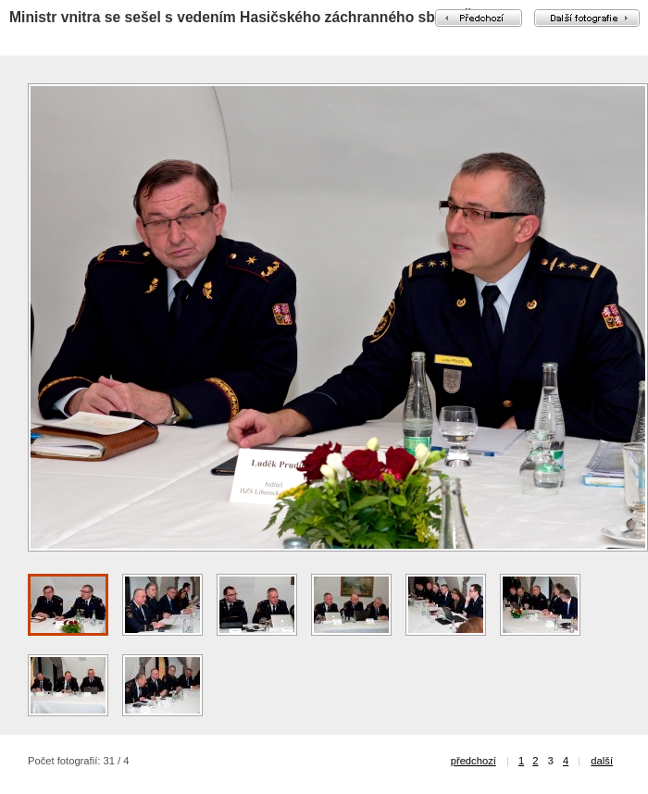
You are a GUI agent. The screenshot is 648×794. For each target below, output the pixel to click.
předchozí (473, 760)
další (602, 760)
